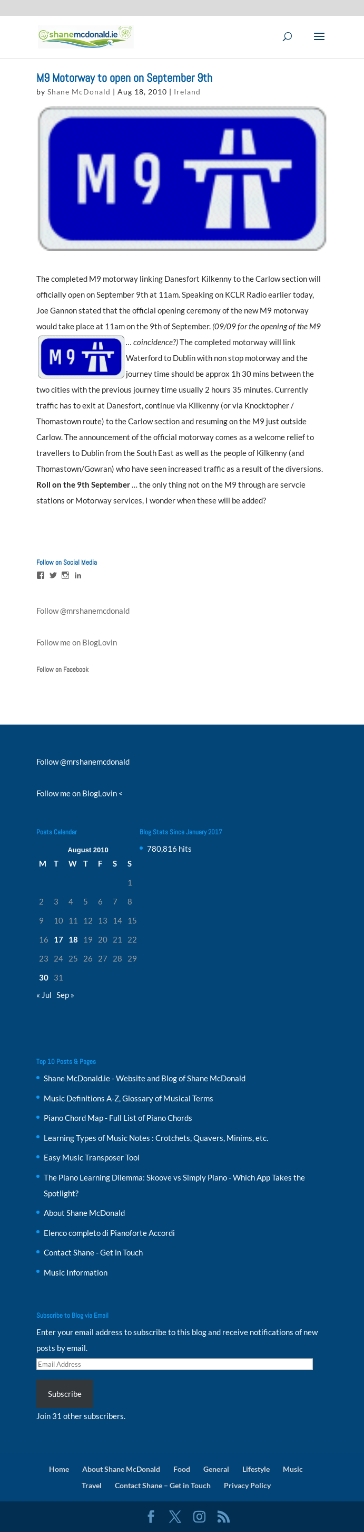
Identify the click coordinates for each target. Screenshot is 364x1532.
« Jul (44, 995)
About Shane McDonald (84, 1212)
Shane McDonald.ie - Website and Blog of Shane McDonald (144, 1078)
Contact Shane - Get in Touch (93, 1252)
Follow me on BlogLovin (76, 642)
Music (293, 1468)
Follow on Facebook (62, 669)
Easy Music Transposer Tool (92, 1157)
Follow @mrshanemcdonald (83, 610)
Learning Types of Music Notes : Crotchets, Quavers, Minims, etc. (156, 1138)
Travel (92, 1485)
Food (181, 1468)
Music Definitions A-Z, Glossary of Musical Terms (128, 1098)
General (216, 1468)
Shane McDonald (79, 91)
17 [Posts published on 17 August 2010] (58, 939)
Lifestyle (256, 1468)
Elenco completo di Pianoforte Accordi (109, 1233)
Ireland (187, 91)
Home (59, 1468)
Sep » (65, 995)
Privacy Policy (247, 1485)
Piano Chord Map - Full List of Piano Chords (118, 1117)
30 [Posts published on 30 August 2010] (43, 977)
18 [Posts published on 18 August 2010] (73, 939)
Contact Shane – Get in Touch (163, 1485)
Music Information (75, 1272)
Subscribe (65, 1393)
